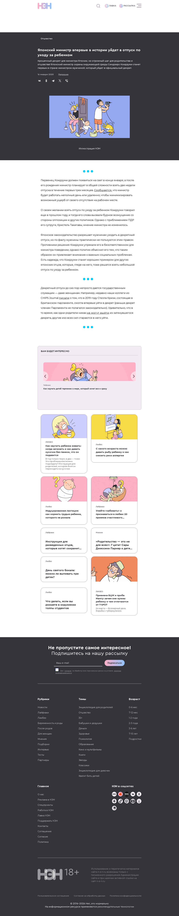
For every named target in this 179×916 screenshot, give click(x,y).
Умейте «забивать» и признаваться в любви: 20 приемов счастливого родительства (111, 514)
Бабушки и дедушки (90, 723)
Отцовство (46, 39)
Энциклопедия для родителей (96, 707)
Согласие (43, 836)
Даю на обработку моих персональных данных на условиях (88, 672)
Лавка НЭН (44, 815)
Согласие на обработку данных (89, 896)
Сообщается (103, 190)
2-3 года (133, 723)
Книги (82, 754)
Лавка (110, 6)
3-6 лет (132, 728)
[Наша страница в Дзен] (114, 801)
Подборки (43, 744)
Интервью (43, 749)
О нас (41, 794)
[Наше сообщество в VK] (133, 794)
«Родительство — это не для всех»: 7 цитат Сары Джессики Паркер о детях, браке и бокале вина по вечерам (114, 545)
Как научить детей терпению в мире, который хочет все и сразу (75, 389)
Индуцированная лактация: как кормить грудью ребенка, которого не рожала (63, 514)
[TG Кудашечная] (120, 794)
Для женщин (45, 733)
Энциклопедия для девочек (94, 770)
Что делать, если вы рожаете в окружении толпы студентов (61, 605)
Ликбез (49, 442)
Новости (42, 707)
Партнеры (43, 760)
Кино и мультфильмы (90, 749)
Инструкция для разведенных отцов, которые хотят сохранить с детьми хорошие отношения (63, 545)
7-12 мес (133, 712)
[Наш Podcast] (139, 801)
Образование (86, 744)
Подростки (135, 739)
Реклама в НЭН (46, 799)
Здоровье (84, 733)
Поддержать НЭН (48, 820)
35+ (80, 717)
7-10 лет (133, 733)
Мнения (99, 532)
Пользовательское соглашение (53, 896)
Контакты (43, 826)
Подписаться (114, 663)
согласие (67, 671)
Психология (85, 739)
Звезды (83, 760)
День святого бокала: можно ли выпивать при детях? (62, 573)
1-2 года (133, 717)
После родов (45, 728)
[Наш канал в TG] (114, 794)
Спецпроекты (45, 805)
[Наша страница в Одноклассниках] (139, 794)
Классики (84, 765)
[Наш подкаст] (114, 808)
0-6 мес (133, 707)
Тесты (41, 754)
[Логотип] (44, 6)
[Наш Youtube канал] (133, 801)
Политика (43, 842)
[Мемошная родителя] (126, 794)
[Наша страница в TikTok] (120, 801)
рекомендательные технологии (115, 906)
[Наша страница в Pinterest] (126, 801)
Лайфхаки (47, 385)
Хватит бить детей (89, 776)
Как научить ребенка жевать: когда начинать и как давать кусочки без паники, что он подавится (63, 450)
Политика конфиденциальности (125, 896)
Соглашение (45, 831)
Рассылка (127, 6)
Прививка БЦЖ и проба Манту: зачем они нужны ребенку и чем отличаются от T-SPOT (112, 600)
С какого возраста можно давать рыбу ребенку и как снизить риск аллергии (112, 452)
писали (64, 298)
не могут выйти (98, 312)
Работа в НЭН (46, 810)
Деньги (83, 728)
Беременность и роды (50, 723)
